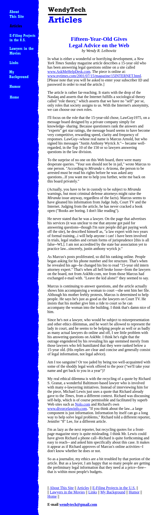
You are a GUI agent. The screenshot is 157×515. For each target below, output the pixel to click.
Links (92, 492)
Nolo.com (82, 404)
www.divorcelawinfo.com (67, 409)
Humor (134, 492)
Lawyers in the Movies (67, 492)
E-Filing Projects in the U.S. (114, 488)
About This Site (62, 488)
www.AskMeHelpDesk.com (68, 72)
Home (52, 496)
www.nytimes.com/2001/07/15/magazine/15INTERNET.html (94, 76)
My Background (112, 492)
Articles (83, 488)
